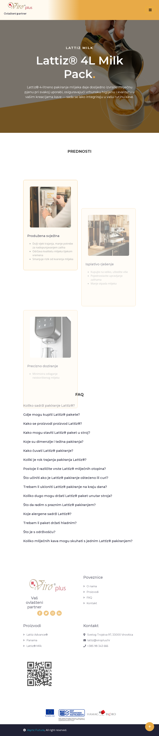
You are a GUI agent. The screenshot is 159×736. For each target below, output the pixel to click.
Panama (30, 640)
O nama (90, 586)
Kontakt (90, 603)
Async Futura (33, 730)
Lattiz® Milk (32, 646)
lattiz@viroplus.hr (96, 640)
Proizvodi (91, 592)
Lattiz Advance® (35, 634)
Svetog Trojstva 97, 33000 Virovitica (108, 634)
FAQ (87, 597)
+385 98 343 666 (95, 646)
